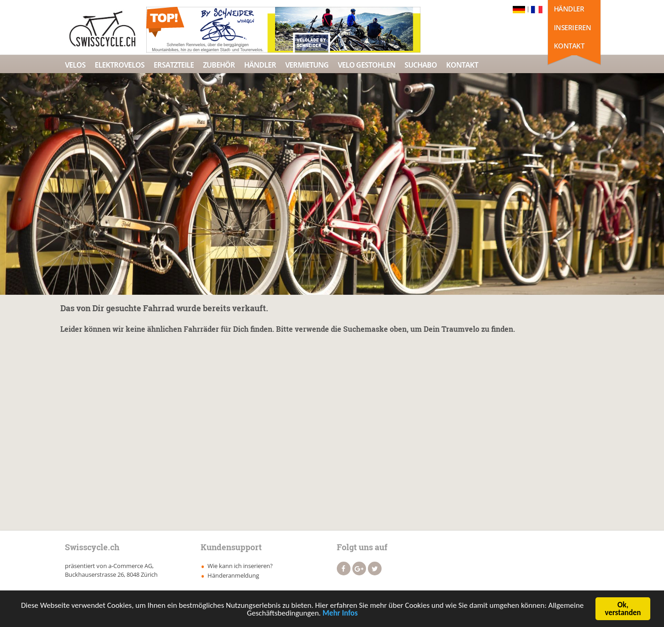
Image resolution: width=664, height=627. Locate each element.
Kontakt (569, 45)
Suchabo (420, 65)
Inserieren (572, 27)
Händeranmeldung (233, 575)
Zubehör (219, 65)
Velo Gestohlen (366, 65)
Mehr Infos (340, 613)
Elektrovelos (119, 65)
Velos (75, 65)
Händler (569, 8)
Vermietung (307, 65)
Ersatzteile (174, 65)
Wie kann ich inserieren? (240, 566)
